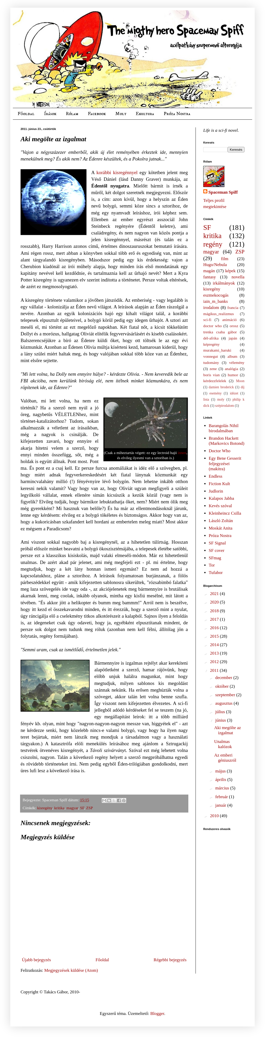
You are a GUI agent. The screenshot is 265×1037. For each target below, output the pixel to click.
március (222, 788)
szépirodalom (224, 406)
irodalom (211, 307)
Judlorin (216, 491)
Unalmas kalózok (223, 744)
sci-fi (207, 319)
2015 (215, 636)
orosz (234, 326)
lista (206, 399)
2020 (215, 602)
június (221, 720)
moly (220, 399)
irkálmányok (224, 283)
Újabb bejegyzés (36, 959)
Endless (215, 476)
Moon (240, 381)
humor (233, 375)
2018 (215, 610)
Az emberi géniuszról (225, 758)
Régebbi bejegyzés (170, 959)
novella (238, 277)
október (222, 686)
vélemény (236, 362)
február (222, 796)
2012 (215, 661)
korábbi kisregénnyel (117, 172)
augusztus (224, 703)
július (220, 711)
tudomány (211, 362)
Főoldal (25, 114)
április (221, 779)
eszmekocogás (215, 295)
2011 (215, 670)
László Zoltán (221, 520)
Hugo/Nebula (215, 264)
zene (213, 368)
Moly (120, 114)
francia (232, 307)
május (221, 771)
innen (182, 453)
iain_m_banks (215, 301)
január (221, 805)
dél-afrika (210, 338)
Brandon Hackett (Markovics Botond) (226, 441)
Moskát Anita (220, 528)
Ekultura (145, 114)
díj (242, 387)
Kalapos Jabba (221, 498)
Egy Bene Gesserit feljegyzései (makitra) (225, 463)
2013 (215, 653)
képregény (211, 344)
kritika (59, 808)
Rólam (72, 114)
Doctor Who (219, 450)
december (224, 677)
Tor (212, 565)
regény (212, 244)
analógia (231, 368)
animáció (229, 319)
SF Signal (217, 543)
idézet (234, 393)
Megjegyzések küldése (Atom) (71, 970)
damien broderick (221, 387)
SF (82, 808)
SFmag (215, 557)
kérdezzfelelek (214, 381)
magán (209, 270)
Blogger (157, 1013)
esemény (215, 393)
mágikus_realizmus (218, 314)
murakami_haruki (217, 350)
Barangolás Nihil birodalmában (223, 428)
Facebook (97, 114)
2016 (215, 627)
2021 (215, 593)
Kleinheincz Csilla (225, 513)
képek (230, 270)
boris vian (211, 375)
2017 (215, 619)
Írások (50, 114)
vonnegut (210, 356)
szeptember (225, 694)
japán (232, 338)
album (232, 356)
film (224, 258)
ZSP (89, 808)
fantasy (209, 277)
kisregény (44, 808)
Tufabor (216, 572)
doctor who (212, 326)
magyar (72, 808)
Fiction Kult (219, 483)
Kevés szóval (220, 505)
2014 (215, 644)
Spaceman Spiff (223, 192)
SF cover (216, 550)
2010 (215, 815)
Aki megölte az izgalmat (227, 730)
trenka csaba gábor (220, 332)
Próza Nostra (177, 114)
